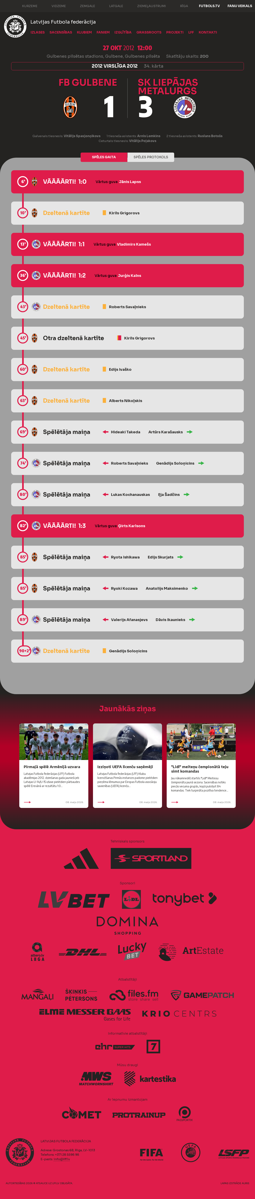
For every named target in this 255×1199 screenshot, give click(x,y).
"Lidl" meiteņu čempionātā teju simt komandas (199, 768)
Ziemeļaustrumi (147, 6)
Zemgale (83, 6)
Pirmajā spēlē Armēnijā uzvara (52, 766)
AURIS (245, 1183)
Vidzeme (54, 6)
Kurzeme (25, 6)
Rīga (180, 6)
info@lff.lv (62, 1159)
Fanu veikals (240, 6)
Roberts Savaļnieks (127, 307)
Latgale (112, 6)
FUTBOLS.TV (209, 6)
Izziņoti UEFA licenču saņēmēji (125, 766)
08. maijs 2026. (54, 802)
